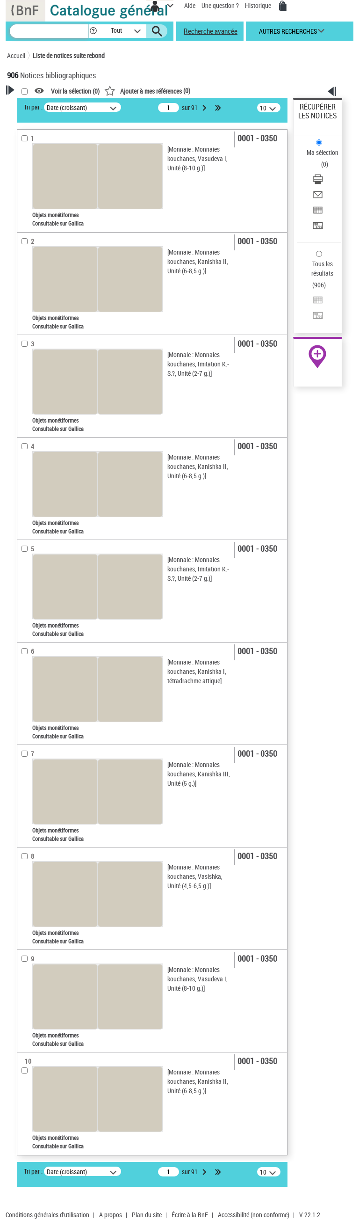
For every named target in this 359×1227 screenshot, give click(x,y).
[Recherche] (49, 31)
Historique (259, 5)
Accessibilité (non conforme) (253, 1214)
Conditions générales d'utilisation (47, 1214)
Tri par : (33, 106)
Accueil (16, 55)
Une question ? (220, 5)
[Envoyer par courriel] (317, 197)
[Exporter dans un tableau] (317, 213)
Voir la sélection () (75, 91)
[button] (93, 31)
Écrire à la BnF (190, 1214)
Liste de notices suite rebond (69, 55)
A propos (110, 1214)
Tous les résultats (322, 268)
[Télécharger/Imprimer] (317, 182)
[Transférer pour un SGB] (317, 228)
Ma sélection (322, 152)
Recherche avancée (210, 31)
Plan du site (147, 1214)
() (147, 90)
